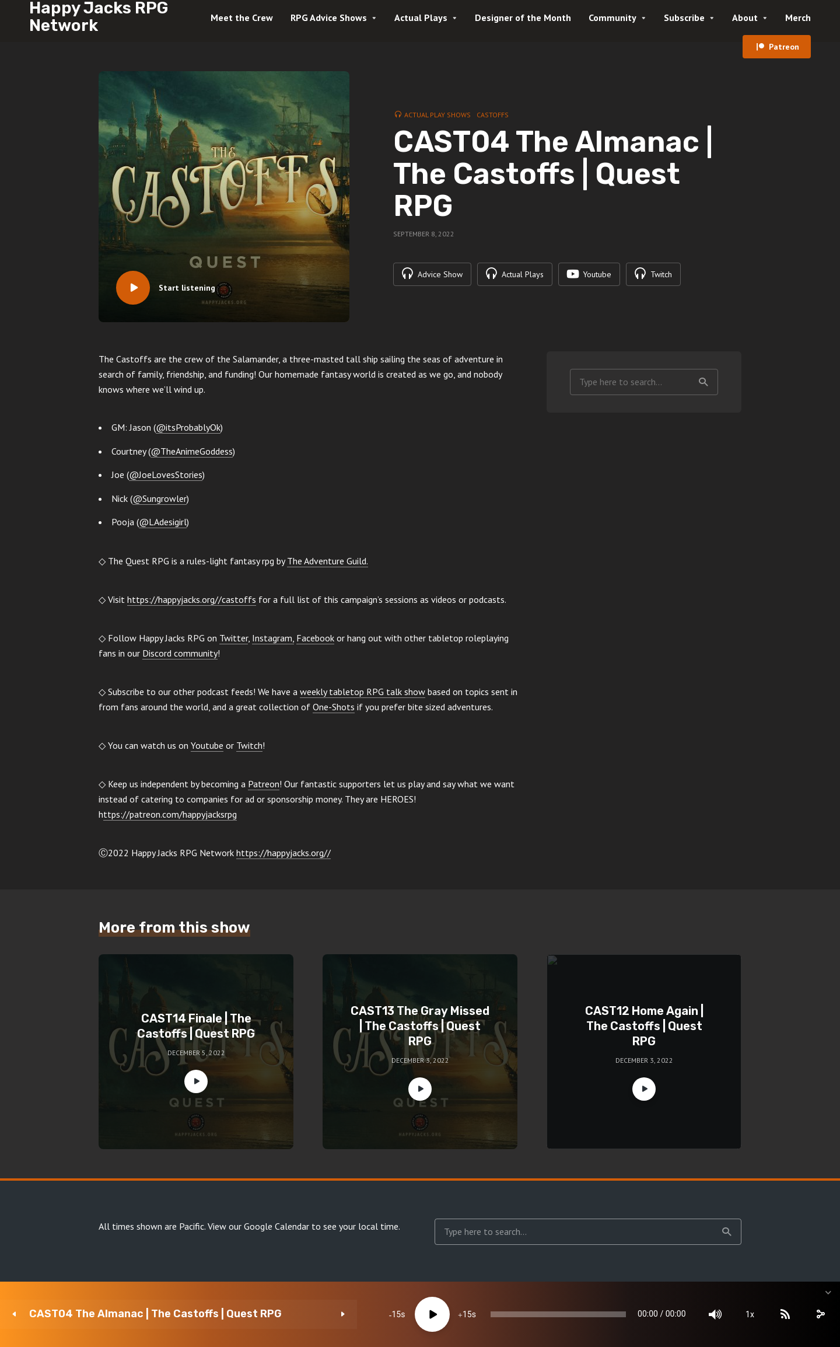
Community (612, 17)
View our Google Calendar (258, 1226)
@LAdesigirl (163, 522)
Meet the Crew (242, 17)
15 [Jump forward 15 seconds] (377, 1314)
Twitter (233, 638)
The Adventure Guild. (327, 561)
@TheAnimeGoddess (191, 451)
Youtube (207, 745)
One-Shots (334, 707)
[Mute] (670, 1314)
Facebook (315, 638)
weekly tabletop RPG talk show (362, 691)
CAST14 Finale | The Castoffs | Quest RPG (196, 1026)
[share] (775, 1314)
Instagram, (273, 638)
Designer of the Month (523, 17)
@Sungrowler (159, 498)
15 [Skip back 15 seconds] (307, 1314)
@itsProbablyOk (188, 427)
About (745, 17)
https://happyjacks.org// (283, 853)
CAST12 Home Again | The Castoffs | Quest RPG (644, 1026)
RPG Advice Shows (328, 17)
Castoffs (493, 114)
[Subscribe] (740, 1314)
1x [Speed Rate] (706, 1314)
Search (703, 382)
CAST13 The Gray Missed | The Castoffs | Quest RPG (420, 1026)
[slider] (491, 1314)
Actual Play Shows (437, 114)
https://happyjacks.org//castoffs (191, 599)
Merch (798, 17)
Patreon (784, 46)
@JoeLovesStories (165, 474)
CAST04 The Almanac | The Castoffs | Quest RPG (143, 1314)
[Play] (342, 1314)
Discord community (180, 653)
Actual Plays (420, 17)
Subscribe (684, 17)
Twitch (249, 745)
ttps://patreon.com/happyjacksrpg (170, 814)
